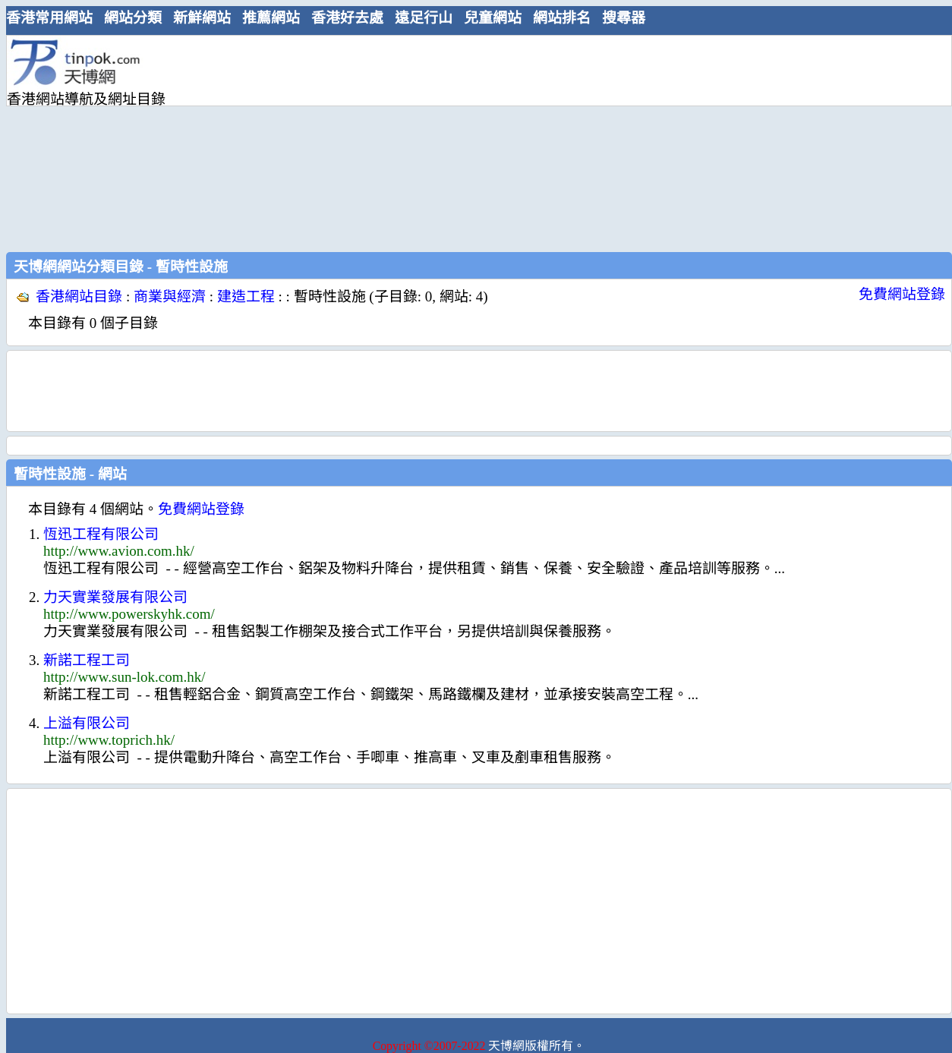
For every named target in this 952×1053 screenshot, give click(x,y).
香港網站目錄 (79, 296)
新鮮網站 (202, 18)
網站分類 (133, 18)
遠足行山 (423, 18)
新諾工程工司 (86, 660)
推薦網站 (271, 18)
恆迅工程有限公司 (101, 534)
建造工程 (246, 296)
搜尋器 (623, 18)
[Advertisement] (386, 142)
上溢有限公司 (86, 723)
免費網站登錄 (902, 294)
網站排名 (562, 18)
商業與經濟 (170, 296)
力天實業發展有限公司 (115, 597)
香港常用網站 (49, 18)
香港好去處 (347, 18)
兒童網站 (493, 18)
